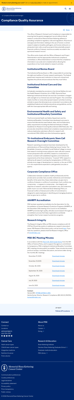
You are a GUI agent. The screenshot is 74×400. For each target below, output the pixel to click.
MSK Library (42, 353)
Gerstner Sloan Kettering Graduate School (52, 347)
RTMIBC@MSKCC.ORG (43, 293)
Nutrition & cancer (7, 353)
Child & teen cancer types (9, 347)
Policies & (64, 311)
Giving (40, 331)
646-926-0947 (6, 333)
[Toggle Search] (65, 9)
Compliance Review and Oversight (13, 15)
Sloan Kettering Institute (46, 344)
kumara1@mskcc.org (34, 297)
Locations (4, 328)
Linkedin (11, 336)
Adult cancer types (7, 344)
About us (41, 325)
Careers (40, 328)
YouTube (9, 336)
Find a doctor (5, 356)
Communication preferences (10, 375)
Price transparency (7, 389)
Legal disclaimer (6, 380)
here (64, 228)
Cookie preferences (7, 378)
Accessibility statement (8, 383)
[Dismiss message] (71, 3)
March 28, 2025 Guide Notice (52, 242)
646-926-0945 (36, 3)
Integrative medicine (8, 350)
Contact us (4, 325)
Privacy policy (6, 386)
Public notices (6, 392)
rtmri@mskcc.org (34, 233)
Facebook (4, 336)
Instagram (2, 336)
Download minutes (58, 256)
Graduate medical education (47, 350)
